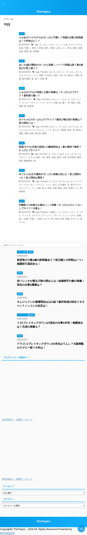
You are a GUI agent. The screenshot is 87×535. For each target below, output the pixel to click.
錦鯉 (44, 133)
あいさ (52, 72)
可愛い (27, 48)
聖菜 (21, 161)
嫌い (64, 103)
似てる (56, 130)
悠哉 (54, 157)
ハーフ (35, 75)
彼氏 (46, 48)
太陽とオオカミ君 (45, 219)
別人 (55, 185)
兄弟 (21, 48)
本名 (69, 48)
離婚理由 (28, 161)
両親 (41, 75)
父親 (21, 51)
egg (36, 44)
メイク (42, 103)
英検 (26, 51)
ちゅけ (52, 44)
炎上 (44, 188)
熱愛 (80, 48)
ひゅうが (69, 154)
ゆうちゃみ (64, 181)
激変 (79, 157)
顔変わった (74, 188)
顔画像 (36, 51)
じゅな (63, 99)
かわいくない (69, 212)
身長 (65, 188)
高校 (42, 79)
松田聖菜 (72, 157)
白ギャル (75, 219)
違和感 (30, 106)
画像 (21, 106)
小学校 (40, 48)
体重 (26, 219)
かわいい (61, 72)
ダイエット (46, 215)
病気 (32, 133)
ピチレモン (29, 185)
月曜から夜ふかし (58, 48)
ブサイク (34, 103)
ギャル (72, 44)
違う (37, 79)
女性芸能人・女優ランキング (17, 419)
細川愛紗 (26, 79)
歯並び (71, 75)
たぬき (61, 154)
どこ (58, 44)
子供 (43, 157)
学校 (34, 48)
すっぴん (43, 44)
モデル (79, 44)
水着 (39, 188)
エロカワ (36, 215)
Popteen (44, 72)
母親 (75, 48)
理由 (49, 188)
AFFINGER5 (7, 533)
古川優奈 (62, 185)
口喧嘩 (63, 130)
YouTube (45, 99)
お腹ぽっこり (55, 212)
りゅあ (64, 44)
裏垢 (60, 188)
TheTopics (43, 11)
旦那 (64, 157)
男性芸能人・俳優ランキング (17, 479)
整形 (59, 157)
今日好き (48, 75)
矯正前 (38, 133)
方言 (61, 75)
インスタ (26, 215)
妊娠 (38, 157)
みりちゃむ (74, 127)
